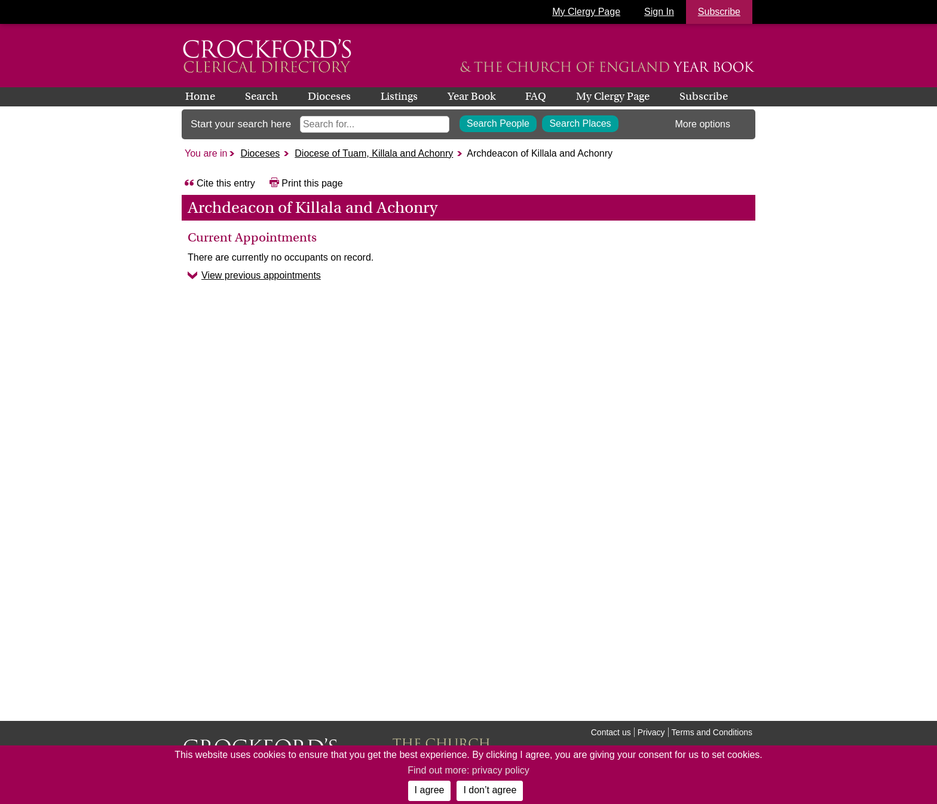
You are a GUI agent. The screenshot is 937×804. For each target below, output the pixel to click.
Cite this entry (226, 183)
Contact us (611, 732)
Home (200, 96)
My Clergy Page (586, 12)
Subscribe (703, 96)
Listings (399, 96)
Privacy (651, 732)
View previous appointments (261, 275)
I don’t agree (489, 790)
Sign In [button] (659, 12)
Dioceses (329, 96)
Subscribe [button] (719, 12)
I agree (430, 790)
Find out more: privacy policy (468, 770)
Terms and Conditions (712, 732)
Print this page (311, 183)
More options (703, 124)
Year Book (471, 96)
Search (261, 96)
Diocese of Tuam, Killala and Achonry (374, 153)
